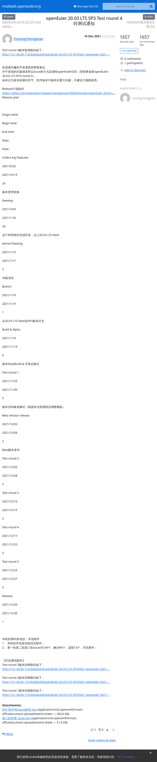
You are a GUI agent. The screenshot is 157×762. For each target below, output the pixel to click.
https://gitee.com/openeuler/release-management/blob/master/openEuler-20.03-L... (59, 93)
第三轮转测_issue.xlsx (16, 718)
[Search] (151, 6)
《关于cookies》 (126, 757)
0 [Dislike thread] (101, 730)
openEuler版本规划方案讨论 (141, 24)
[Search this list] (125, 6)
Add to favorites (133, 70)
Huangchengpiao (28, 38)
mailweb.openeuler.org (21, 6)
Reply (7, 734)
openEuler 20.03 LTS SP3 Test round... (21, 24)
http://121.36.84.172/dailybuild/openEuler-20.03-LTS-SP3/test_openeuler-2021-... (56, 54)
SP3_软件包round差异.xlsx (19, 709)
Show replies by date (102, 740)
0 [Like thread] (93, 730)
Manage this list (86, 6)
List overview (129, 50)
